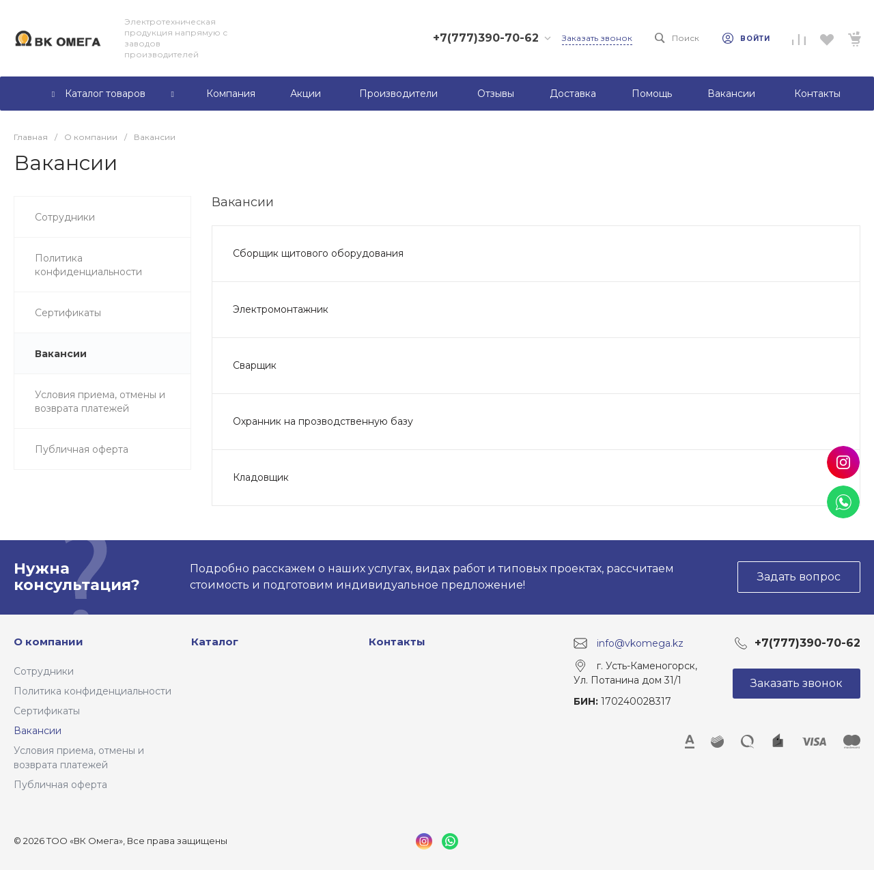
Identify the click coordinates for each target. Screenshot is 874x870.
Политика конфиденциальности (92, 691)
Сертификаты (47, 711)
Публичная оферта (60, 784)
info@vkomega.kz (640, 642)
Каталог (214, 641)
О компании (48, 641)
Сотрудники (44, 671)
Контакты (397, 641)
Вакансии (37, 731)
